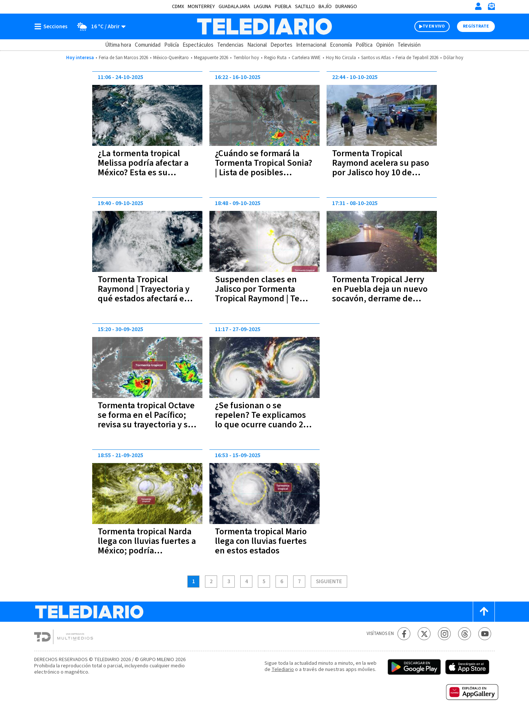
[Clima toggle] (99, 26)
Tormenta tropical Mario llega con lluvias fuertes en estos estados (261, 541)
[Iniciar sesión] (478, 6)
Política (364, 45)
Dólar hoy (453, 57)
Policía (171, 45)
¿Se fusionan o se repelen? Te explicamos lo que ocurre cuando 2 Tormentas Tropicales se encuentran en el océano (262, 424)
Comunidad (148, 45)
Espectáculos (198, 45)
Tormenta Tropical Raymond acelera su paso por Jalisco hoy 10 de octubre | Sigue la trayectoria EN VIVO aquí (380, 172)
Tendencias (230, 45)
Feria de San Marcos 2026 (123, 57)
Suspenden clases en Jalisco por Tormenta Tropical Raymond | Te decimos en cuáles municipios (257, 298)
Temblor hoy (246, 57)
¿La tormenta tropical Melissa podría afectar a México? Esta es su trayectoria (143, 168)
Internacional (311, 45)
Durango (346, 6)
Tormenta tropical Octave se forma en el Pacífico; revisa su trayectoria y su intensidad (146, 420)
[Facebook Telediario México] (403, 633)
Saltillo (305, 6)
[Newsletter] (491, 8)
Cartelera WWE (306, 57)
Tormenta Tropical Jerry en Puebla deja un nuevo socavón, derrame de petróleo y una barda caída (380, 298)
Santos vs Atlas (376, 57)
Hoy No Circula (341, 57)
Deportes (281, 45)
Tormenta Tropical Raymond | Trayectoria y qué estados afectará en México (144, 294)
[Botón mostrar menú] (52, 26)
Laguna (262, 6)
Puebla (283, 6)
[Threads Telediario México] (464, 633)
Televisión (409, 45)
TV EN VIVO (433, 26)
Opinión (385, 45)
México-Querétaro (171, 57)
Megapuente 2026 (211, 57)
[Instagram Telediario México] (444, 633)
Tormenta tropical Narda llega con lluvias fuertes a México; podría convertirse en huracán (147, 546)
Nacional (257, 45)
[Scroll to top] (484, 612)
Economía (341, 45)
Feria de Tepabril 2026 (417, 57)
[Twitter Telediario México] (424, 633)
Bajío (325, 6)
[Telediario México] (264, 26)
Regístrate (476, 26)
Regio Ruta (275, 57)
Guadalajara (234, 6)
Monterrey (201, 6)
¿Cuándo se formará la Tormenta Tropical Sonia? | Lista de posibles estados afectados (263, 168)
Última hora (118, 45)
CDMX (178, 6)
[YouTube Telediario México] (484, 633)
